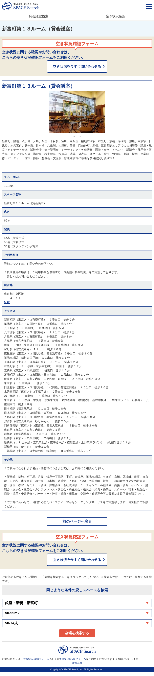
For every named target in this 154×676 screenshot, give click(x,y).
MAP (7, 302)
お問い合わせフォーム (73, 658)
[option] (77, 112)
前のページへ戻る (77, 521)
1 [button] (74, 136)
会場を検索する (77, 633)
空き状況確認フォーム (36, 658)
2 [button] (80, 136)
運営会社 (77, 663)
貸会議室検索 (38, 16)
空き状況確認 (115, 16)
